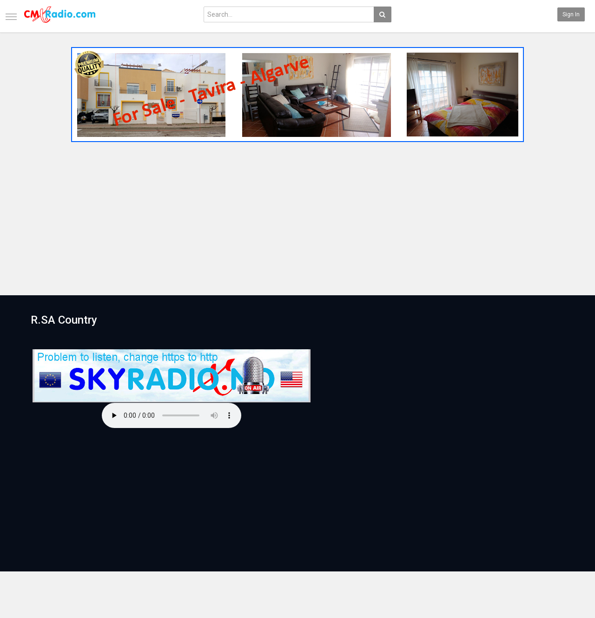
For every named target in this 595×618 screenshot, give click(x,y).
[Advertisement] (297, 215)
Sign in (571, 14)
